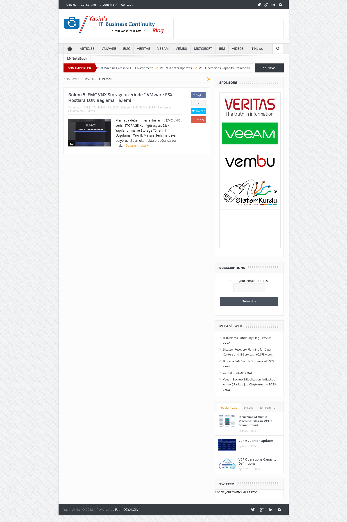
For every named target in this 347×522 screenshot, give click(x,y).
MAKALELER (147, 107)
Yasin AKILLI (84, 107)
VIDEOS (238, 49)
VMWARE (109, 49)
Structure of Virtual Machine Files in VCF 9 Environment (118, 68)
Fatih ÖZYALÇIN (126, 509)
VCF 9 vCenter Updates (180, 68)
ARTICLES (87, 49)
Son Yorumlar (268, 407)
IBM (222, 49)
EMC (126, 49)
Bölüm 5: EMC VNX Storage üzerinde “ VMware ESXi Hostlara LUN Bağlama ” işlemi (121, 97)
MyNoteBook (77, 58)
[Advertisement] (228, 28)
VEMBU (181, 49)
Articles (71, 4)
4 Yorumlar (164, 107)
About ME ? (108, 4)
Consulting (88, 4)
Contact (127, 4)
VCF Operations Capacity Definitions (228, 68)
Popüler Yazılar (229, 407)
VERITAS (143, 49)
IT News (257, 49)
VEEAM (163, 49)
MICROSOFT (203, 49)
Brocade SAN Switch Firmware (243, 361)
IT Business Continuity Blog (241, 338)
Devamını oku (137, 145)
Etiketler (249, 407)
